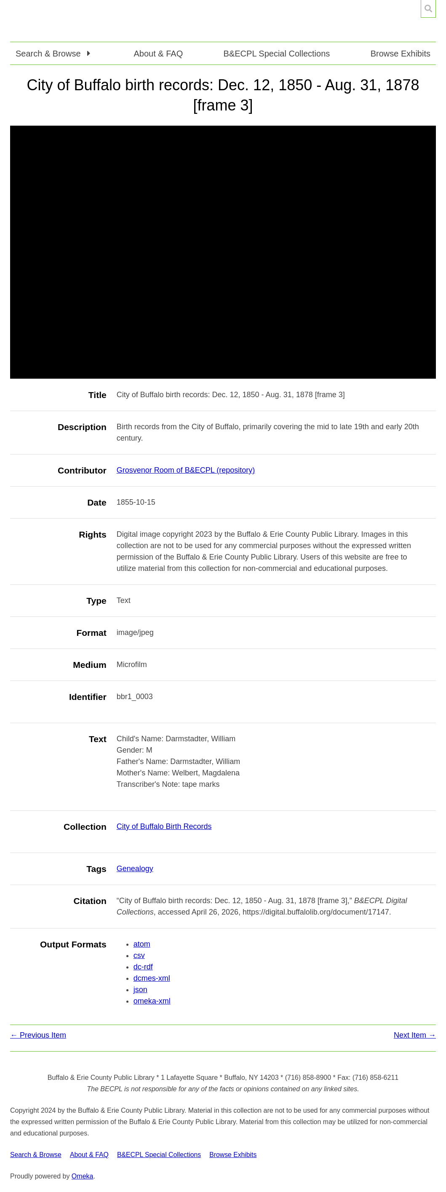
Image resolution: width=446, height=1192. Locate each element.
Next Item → (415, 1035)
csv (139, 955)
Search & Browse (35, 1154)
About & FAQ (158, 53)
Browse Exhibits (400, 53)
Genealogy (135, 868)
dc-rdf (143, 967)
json (140, 989)
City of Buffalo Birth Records (164, 826)
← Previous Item (38, 1035)
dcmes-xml (152, 978)
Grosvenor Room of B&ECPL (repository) (186, 470)
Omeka (82, 1176)
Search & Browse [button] (49, 53)
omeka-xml (152, 1001)
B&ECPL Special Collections (277, 53)
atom (142, 944)
